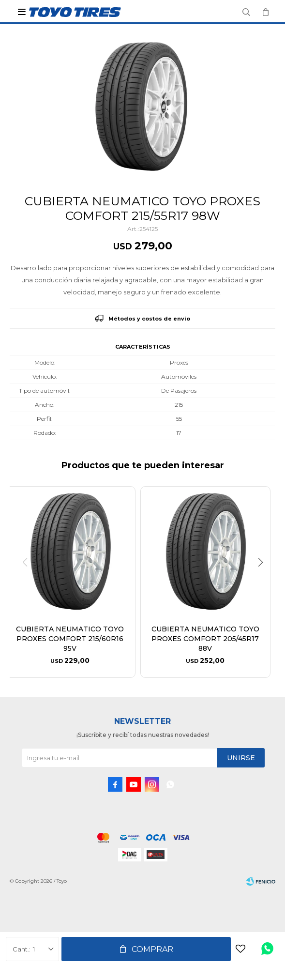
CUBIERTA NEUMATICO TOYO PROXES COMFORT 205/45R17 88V (205, 639)
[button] (263, 582)
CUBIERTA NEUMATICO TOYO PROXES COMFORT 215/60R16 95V (70, 639)
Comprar (152, 949)
